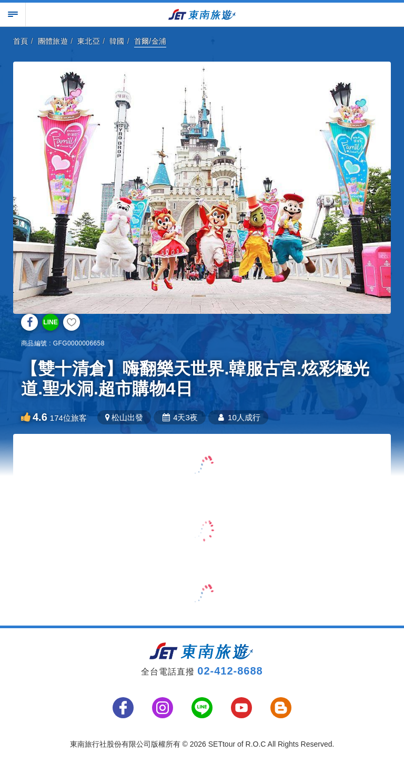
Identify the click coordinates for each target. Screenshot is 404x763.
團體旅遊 (53, 41)
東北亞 (88, 41)
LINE (50, 322)
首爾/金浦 (150, 41)
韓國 (117, 41)
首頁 (20, 41)
